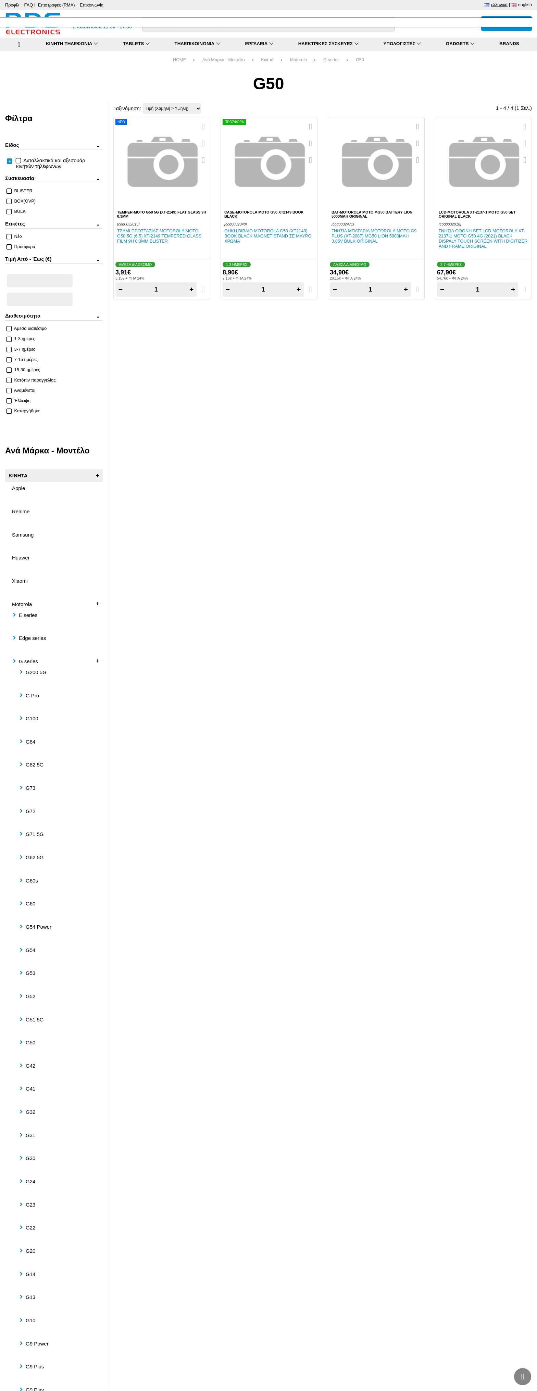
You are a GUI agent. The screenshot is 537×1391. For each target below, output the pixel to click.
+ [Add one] (191, 289)
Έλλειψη (18, 400)
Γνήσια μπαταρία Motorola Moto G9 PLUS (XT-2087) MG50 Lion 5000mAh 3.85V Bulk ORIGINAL (374, 236)
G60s (32, 881)
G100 (32, 718)
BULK (16, 211)
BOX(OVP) (21, 201)
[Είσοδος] (471, 23)
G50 (360, 59)
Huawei (20, 558)
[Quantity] (156, 289)
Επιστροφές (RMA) (56, 5)
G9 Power (37, 1344)
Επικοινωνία (91, 5)
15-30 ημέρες (23, 369)
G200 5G (36, 672)
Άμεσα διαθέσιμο (27, 328)
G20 (30, 1251)
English (525, 4)
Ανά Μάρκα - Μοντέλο (223, 59)
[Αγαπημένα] (456, 23)
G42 (30, 1066)
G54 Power (38, 927)
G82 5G (35, 765)
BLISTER (20, 190)
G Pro (32, 695)
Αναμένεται (21, 390)
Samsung (23, 535)
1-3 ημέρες (21, 338)
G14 (30, 1274)
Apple (18, 488)
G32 (30, 1112)
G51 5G (35, 1019)
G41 (30, 1089)
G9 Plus (35, 1366)
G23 (30, 1205)
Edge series (32, 638)
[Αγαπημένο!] (203, 143)
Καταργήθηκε (23, 410)
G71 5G (35, 834)
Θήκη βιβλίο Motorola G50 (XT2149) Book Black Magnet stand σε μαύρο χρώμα (267, 236)
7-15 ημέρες (22, 359)
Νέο (14, 236)
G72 (30, 811)
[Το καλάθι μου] (506, 23)
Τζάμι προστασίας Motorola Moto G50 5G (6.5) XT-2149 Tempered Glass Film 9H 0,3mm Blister (159, 236)
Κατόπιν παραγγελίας (31, 380)
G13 (30, 1297)
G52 (30, 996)
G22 (30, 1228)
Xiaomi (20, 581)
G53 (30, 973)
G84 (30, 742)
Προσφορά (21, 246)
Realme (21, 511)
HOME (179, 59)
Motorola (298, 59)
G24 (30, 1181)
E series (28, 615)
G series (331, 59)
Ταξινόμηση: (127, 108)
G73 (30, 788)
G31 (30, 1135)
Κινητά (267, 59)
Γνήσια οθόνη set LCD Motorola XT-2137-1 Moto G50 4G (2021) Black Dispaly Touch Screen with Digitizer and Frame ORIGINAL (483, 238)
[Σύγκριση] (441, 23)
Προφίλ (12, 5)
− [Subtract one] (120, 289)
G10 (30, 1320)
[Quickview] (203, 126)
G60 (30, 903)
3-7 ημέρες (21, 349)
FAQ (28, 5)
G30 (30, 1158)
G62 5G (35, 857)
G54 (30, 950)
